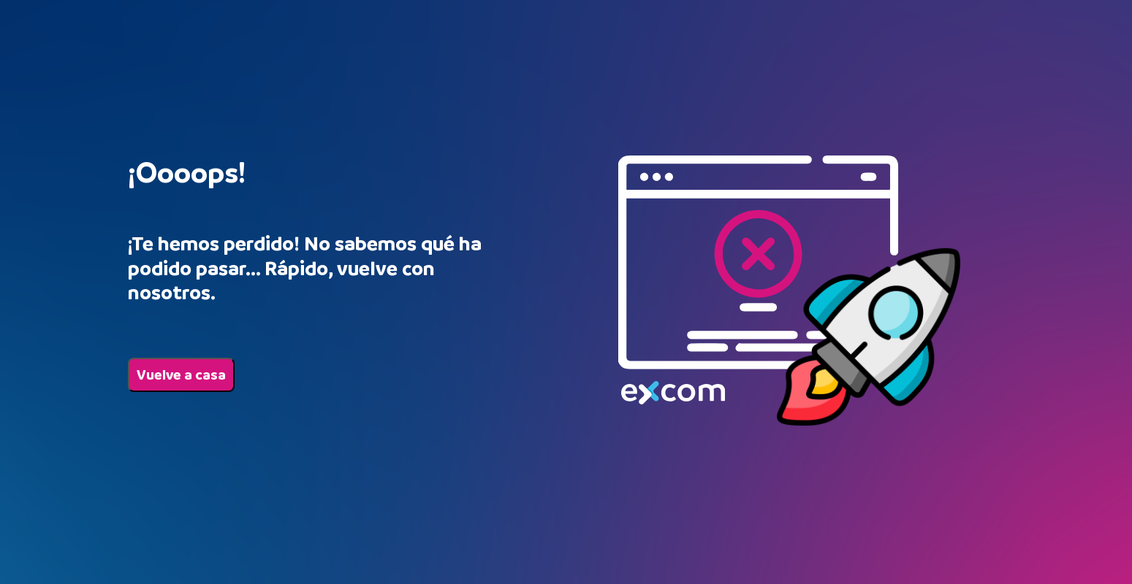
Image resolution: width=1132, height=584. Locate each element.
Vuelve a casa (181, 375)
